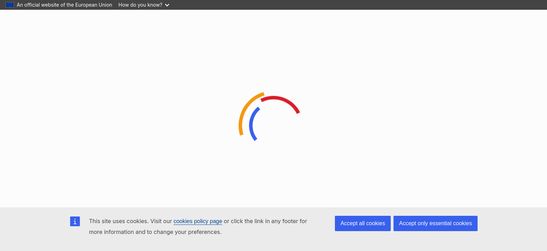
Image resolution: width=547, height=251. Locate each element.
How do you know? (144, 5)
